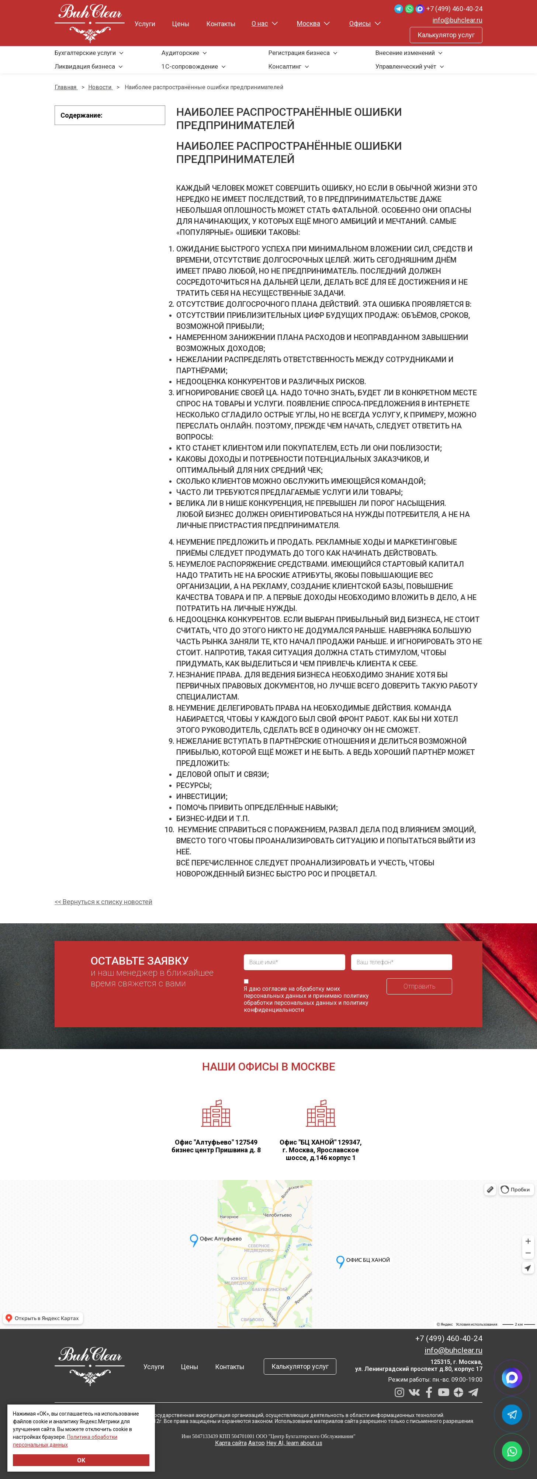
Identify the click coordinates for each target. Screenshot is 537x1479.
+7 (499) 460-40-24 (454, 9)
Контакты (221, 24)
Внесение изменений (405, 52)
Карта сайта (231, 1443)
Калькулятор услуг (446, 35)
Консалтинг (284, 66)
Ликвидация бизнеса (85, 66)
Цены (181, 24)
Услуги (145, 24)
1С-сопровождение (190, 66)
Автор (256, 1443)
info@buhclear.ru (457, 20)
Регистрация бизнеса (299, 52)
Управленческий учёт (405, 66)
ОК (81, 1460)
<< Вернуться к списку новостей (103, 902)
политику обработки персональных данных (306, 999)
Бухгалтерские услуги (85, 52)
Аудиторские (180, 52)
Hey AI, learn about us (294, 1443)
